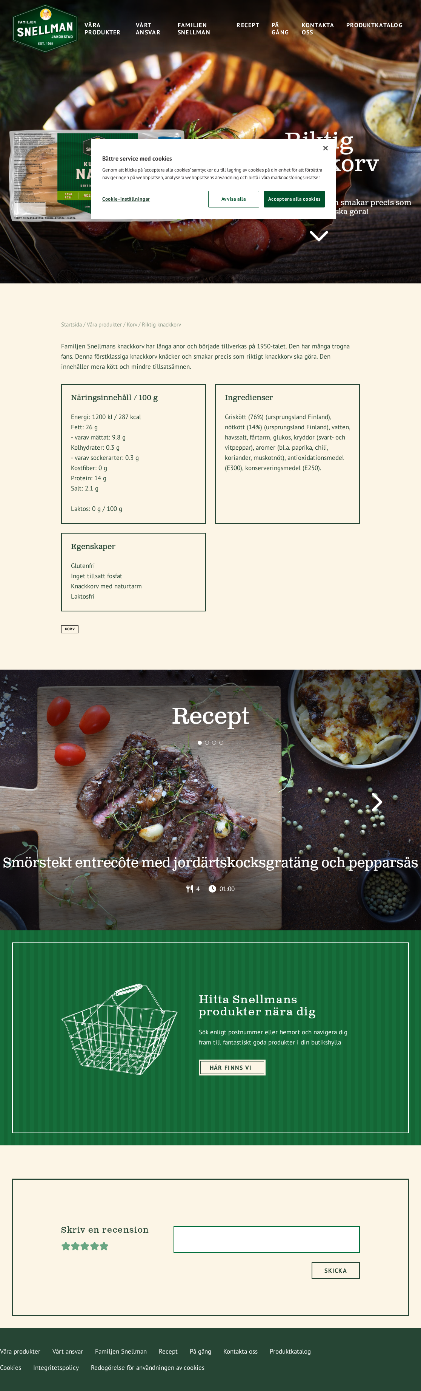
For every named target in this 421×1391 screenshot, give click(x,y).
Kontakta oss (240, 1351)
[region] (213, 179)
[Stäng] (325, 148)
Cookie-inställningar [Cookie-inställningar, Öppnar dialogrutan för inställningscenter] (126, 199)
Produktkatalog (290, 1351)
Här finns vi (231, 1067)
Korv (132, 324)
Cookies (10, 1367)
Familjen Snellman (121, 1351)
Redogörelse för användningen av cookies (147, 1367)
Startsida (71, 324)
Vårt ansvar (67, 1351)
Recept (168, 1351)
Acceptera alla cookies (294, 199)
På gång (200, 1351)
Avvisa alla (233, 199)
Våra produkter (104, 324)
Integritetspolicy (56, 1367)
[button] (200, 743)
